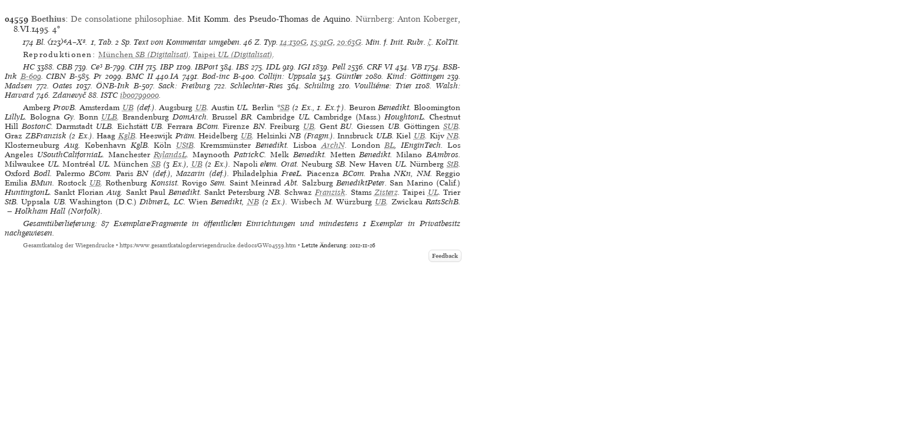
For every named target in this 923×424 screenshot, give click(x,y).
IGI (304, 67)
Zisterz (386, 192)
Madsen (18, 86)
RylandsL (170, 155)
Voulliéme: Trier (383, 86)
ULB (109, 117)
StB (453, 164)
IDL (273, 67)
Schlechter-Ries (256, 86)
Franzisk (330, 192)
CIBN (56, 76)
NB (453, 136)
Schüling (319, 86)
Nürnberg (374, 19)
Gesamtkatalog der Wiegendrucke (68, 245)
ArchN (333, 145)
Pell (339, 67)
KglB (126, 136)
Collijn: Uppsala (287, 76)
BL (389, 145)
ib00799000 (139, 95)
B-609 (31, 76)
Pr (98, 76)
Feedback (445, 255)
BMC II (139, 76)
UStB (185, 145)
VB (416, 67)
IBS (242, 67)
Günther (349, 76)
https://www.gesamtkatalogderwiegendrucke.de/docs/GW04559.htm (207, 245)
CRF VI (380, 67)
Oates (62, 86)
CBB (64, 67)
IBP (167, 67)
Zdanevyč (69, 95)
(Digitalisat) (143, 54)
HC (29, 67)
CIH (136, 67)
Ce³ (96, 67)
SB (285, 107)
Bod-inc (216, 76)
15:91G (322, 42)
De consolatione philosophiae (126, 19)
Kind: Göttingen (415, 76)
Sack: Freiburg (184, 86)
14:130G (293, 42)
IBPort (206, 67)
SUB (451, 126)
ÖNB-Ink (113, 86)
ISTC (109, 95)
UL (433, 192)
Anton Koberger (427, 19)
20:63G (349, 42)
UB (128, 107)
